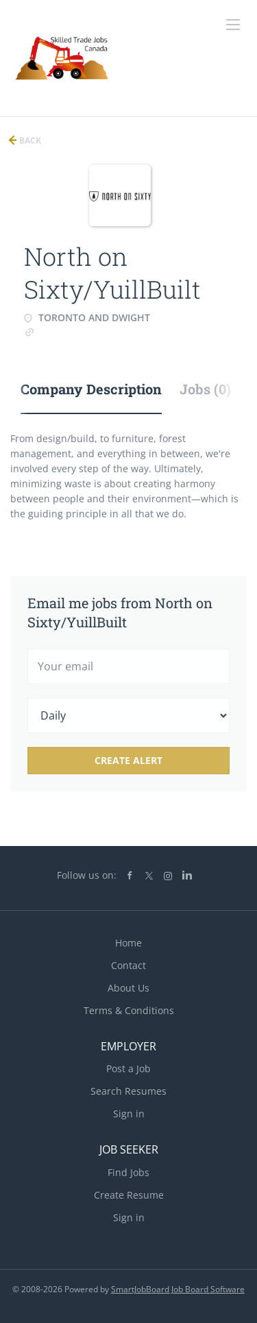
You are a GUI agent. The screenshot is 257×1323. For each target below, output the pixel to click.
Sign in (129, 1113)
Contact (128, 965)
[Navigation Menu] (233, 24)
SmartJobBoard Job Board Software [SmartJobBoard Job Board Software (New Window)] (178, 1289)
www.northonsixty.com (88, 331)
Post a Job (128, 1068)
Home (128, 942)
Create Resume (129, 1194)
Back (29, 140)
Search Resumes (128, 1091)
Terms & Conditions (129, 1010)
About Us (128, 987)
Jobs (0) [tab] (205, 389)
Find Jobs (128, 1172)
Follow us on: (87, 875)
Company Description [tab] (91, 389)
